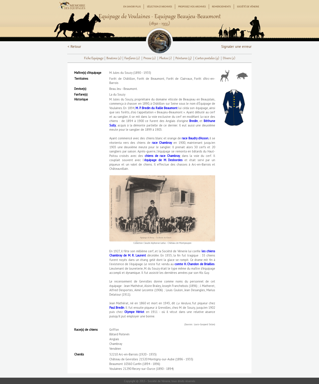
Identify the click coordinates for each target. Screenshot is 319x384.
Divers (229, 58)
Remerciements (221, 6)
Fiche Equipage (93, 58)
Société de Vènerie (248, 6)
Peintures (183, 58)
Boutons (113, 58)
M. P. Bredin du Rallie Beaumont (156, 108)
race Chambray (162, 143)
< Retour (74, 46)
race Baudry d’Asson (195, 138)
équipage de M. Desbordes (163, 160)
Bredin (193, 121)
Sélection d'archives (159, 6)
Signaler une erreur (236, 46)
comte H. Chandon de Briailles (194, 264)
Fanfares (132, 58)
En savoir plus (132, 6)
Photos (165, 58)
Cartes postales (207, 58)
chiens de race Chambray (162, 156)
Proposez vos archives (192, 6)
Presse (149, 58)
